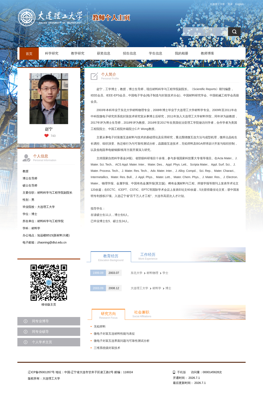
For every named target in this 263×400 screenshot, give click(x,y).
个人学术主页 (42, 342)
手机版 (181, 372)
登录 (230, 4)
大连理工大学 (217, 4)
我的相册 (181, 53)
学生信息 (155, 53)
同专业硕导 (40, 331)
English (239, 4)
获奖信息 (103, 53)
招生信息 (129, 53)
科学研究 (51, 53)
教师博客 (207, 53)
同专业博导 (40, 321)
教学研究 (77, 53)
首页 (29, 54)
